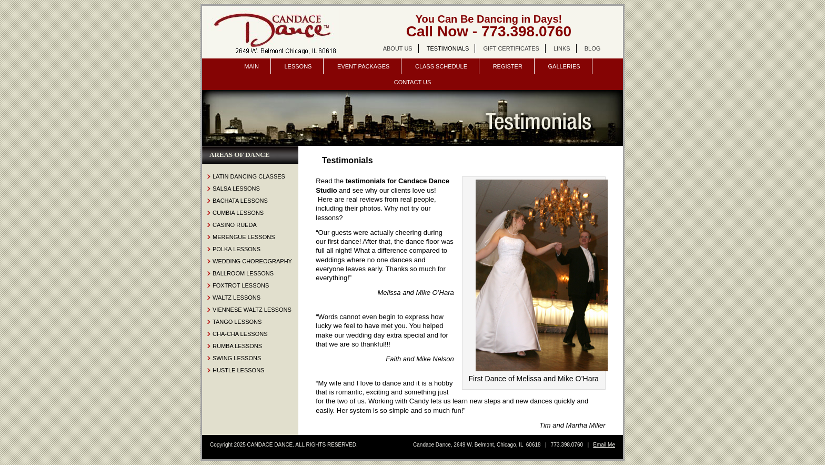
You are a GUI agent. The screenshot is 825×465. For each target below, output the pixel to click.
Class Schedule (441, 66)
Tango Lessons (237, 322)
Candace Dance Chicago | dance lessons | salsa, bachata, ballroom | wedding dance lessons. (273, 32)
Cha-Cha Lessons (240, 334)
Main (251, 66)
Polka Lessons (236, 249)
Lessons (297, 66)
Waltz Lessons (236, 297)
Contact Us (412, 82)
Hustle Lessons (238, 370)
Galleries (564, 66)
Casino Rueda (235, 225)
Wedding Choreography (252, 261)
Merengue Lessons (244, 237)
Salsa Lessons (236, 188)
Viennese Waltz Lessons (252, 309)
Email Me (604, 445)
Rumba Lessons (237, 346)
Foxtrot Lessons (241, 285)
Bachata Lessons (240, 200)
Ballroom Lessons (243, 273)
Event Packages (363, 66)
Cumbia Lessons (238, 213)
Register (507, 66)
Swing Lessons (237, 358)
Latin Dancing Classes (249, 176)
